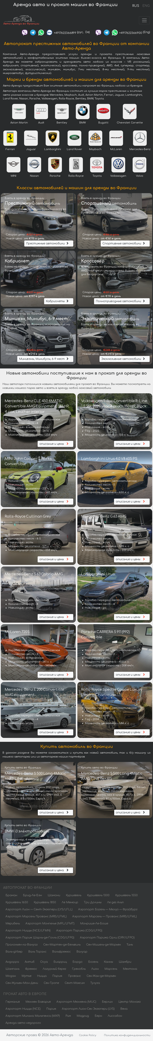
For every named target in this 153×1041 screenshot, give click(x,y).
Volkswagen (118, 176)
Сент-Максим (75, 983)
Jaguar (31, 149)
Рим (68, 1015)
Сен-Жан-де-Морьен (101, 975)
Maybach (95, 149)
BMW (82, 122)
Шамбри (125, 961)
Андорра (12, 961)
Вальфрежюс (61, 951)
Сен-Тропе (51, 983)
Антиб (29, 961)
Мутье (26, 975)
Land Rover (74, 149)
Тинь (130, 944)
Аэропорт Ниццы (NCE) (23, 1008)
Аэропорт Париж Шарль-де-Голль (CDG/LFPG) (39, 937)
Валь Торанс (37, 951)
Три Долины (92, 902)
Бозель (93, 961)
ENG (145, 6)
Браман (11, 895)
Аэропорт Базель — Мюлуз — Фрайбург (108, 909)
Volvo (139, 176)
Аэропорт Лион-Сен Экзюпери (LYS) (88, 1008)
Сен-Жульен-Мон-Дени (21, 983)
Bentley (62, 122)
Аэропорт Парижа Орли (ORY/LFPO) (107, 937)
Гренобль (79, 968)
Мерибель (12, 923)
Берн (98, 1015)
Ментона (130, 968)
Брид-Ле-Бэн (32, 895)
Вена (124, 1008)
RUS (135, 6)
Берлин (107, 1001)
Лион (95, 968)
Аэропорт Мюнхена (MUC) (76, 1001)
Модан (10, 975)
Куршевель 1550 (126, 895)
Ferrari (10, 149)
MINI (13, 176)
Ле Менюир (70, 902)
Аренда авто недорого (23, 1022)
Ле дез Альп (115, 902)
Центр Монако (129, 1001)
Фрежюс (31, 968)
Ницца (42, 975)
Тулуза (95, 983)
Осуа (44, 961)
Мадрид (83, 1015)
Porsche (55, 176)
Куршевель (73, 895)
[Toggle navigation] (144, 20)
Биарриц (60, 961)
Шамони (54, 895)
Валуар (81, 951)
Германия (12, 1001)
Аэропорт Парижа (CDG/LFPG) (79, 930)
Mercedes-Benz (139, 149)
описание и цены (54, 443)
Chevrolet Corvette (130, 122)
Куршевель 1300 (98, 895)
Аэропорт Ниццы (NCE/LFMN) (28, 930)
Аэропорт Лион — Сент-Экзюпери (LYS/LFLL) (38, 909)
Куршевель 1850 (45, 902)
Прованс (74, 975)
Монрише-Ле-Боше (94, 923)
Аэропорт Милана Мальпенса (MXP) (32, 1015)
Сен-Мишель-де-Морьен (103, 944)
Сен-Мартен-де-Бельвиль (62, 944)
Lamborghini (52, 149)
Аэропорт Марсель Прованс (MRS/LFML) (36, 916)
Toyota (97, 176)
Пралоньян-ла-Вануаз (21, 944)
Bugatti (103, 122)
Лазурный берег (54, 968)
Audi (41, 122)
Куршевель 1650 (16, 902)
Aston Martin (19, 122)
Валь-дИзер (14, 951)
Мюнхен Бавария (38, 1001)
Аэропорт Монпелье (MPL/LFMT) (49, 923)
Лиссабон (115, 1015)
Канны (108, 961)
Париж (57, 975)
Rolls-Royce (76, 176)
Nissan (34, 176)
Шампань (12, 968)
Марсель (110, 968)
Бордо (77, 961)
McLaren (116, 149)
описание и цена (54, 812)
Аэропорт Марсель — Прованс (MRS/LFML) (104, 916)
